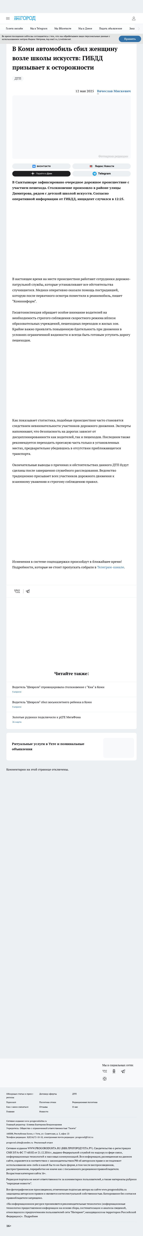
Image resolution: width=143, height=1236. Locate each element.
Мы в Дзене (85, 28)
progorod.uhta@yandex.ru (20, 1142)
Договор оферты (48, 1093)
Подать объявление (110, 28)
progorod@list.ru (84, 1137)
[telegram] (29, 591)
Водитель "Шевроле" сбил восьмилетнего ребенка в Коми (71, 704)
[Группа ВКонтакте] (41, 166)
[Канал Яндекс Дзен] (41, 173)
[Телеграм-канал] (101, 173)
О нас (75, 1106)
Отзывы (43, 1106)
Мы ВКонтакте (62, 28)
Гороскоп (11, 1102)
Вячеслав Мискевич (114, 91)
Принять (130, 39)
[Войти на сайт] (133, 18)
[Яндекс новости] (101, 166)
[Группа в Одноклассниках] (114, 1071)
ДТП (18, 78)
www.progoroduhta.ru (35, 1121)
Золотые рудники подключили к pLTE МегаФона (71, 719)
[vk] (17, 591)
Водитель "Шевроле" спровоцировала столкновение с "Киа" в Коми (71, 689)
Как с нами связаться (17, 1106)
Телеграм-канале (110, 567)
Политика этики (47, 1102)
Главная (10, 1111)
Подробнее (31, 1216)
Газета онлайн (14, 28)
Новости (43, 1111)
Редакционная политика (84, 1102)
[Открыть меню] (7, 18)
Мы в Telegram (38, 28)
